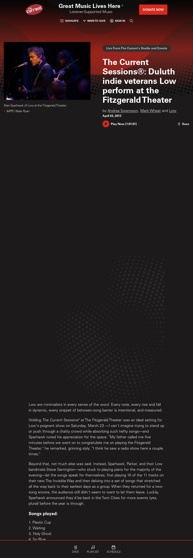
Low (172, 111)
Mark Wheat (150, 111)
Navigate (69, 20)
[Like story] (183, 123)
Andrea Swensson (123, 111)
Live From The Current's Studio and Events (136, 48)
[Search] (131, 20)
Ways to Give (94, 20)
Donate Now (153, 10)
